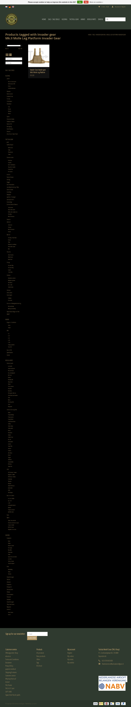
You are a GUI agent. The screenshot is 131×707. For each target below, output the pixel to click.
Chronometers (10, 594)
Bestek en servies (11, 545)
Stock (9, 404)
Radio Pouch (10, 259)
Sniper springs (10, 426)
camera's (9, 609)
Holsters (8, 275)
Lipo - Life (10, 501)
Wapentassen (10, 152)
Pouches (9, 232)
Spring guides (10, 428)
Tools (8, 515)
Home (44, 19)
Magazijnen (10, 406)
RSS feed (39, 666)
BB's (8, 330)
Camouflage (9, 202)
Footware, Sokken (11, 121)
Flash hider (10, 388)
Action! (7, 682)
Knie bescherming (11, 306)
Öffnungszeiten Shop (11, 653)
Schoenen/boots (10, 119)
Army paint (9, 587)
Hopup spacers (11, 417)
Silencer (9, 384)
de (10, 7)
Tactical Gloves (10, 189)
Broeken (9, 91)
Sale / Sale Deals (54, 19)
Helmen (9, 290)
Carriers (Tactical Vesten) (12, 204)
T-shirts (8, 99)
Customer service (10, 675)
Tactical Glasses (10, 177)
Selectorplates (10, 441)
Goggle (8, 182)
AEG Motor (10, 453)
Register (69, 653)
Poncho (9, 86)
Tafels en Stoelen (11, 561)
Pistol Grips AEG (11, 402)
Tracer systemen (11, 386)
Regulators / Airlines (11, 474)
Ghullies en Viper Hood (12, 134)
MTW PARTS (10, 488)
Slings (9, 242)
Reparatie (9, 607)
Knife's (8, 174)
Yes (80, 2)
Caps (9, 107)
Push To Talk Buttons (11, 165)
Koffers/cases (10, 147)
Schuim (9, 154)
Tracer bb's (10, 347)
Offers (38, 659)
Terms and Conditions (12, 659)
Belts (9, 249)
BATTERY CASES (11, 512)
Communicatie (10, 157)
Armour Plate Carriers (11, 246)
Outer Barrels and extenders (13, 395)
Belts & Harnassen (11, 216)
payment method (10, 669)
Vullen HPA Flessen (11, 486)
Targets (9, 327)
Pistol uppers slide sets (12, 393)
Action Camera (10, 612)
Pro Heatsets (10, 171)
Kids (8, 566)
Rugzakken (10, 550)
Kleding (64, 19)
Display (8, 592)
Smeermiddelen (10, 462)
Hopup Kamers (10, 419)
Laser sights (10, 366)
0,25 (9, 338)
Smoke (8, 355)
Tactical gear (74, 19)
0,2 (8, 333)
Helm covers (9, 293)
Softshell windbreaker (11, 88)
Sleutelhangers (10, 577)
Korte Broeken (10, 129)
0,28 (9, 340)
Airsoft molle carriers (11, 209)
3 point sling (10, 272)
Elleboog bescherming (12, 308)
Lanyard (9, 270)
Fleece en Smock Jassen (12, 81)
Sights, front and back (12, 520)
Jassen (8, 78)
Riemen (8, 131)
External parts (10, 363)
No (86, 2)
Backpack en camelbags (12, 244)
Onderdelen (10, 479)
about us (8, 656)
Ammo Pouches (10, 255)
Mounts (9, 377)
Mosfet (9, 455)
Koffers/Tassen (10, 145)
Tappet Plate (10, 446)
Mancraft (9, 483)
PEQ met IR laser (11, 370)
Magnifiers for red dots (12, 529)
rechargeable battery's (12, 505)
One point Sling (10, 265)
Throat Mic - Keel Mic (11, 167)
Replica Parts (91, 19)
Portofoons (10, 160)
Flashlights (9, 295)
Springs (9, 424)
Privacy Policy (9, 666)
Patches (8, 579)
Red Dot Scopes (11, 527)
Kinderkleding (10, 569)
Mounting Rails (10, 379)
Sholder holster (10, 287)
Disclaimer (8, 662)
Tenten (9, 554)
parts (8, 142)
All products (40, 653)
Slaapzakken (10, 552)
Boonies (9, 109)
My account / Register (119, 7)
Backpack (9, 194)
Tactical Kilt (9, 124)
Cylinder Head (10, 437)
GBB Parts (10, 459)
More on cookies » (96, 2)
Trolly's (9, 150)
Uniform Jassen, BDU (11, 84)
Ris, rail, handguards (11, 373)
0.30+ (9, 342)
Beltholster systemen (11, 280)
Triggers (9, 457)
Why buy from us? (10, 679)
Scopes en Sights (11, 525)
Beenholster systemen (11, 278)
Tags (93, 35)
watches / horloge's (11, 197)
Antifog (8, 179)
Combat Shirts (10, 96)
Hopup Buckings (11, 415)
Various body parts (11, 368)
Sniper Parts (10, 466)
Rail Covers (10, 375)
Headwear (9, 104)
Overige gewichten (11, 345)
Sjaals (8, 116)
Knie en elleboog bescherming (14, 303)
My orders (70, 656)
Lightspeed (34, 704)
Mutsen (9, 113)
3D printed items (10, 604)
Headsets (9, 162)
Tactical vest (10, 225)
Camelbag (9, 192)
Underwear (9, 101)
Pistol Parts (10, 391)
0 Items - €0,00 (104, 7)
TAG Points (8, 685)
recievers (9, 444)
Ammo (83, 19)
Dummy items (10, 589)
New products (40, 656)
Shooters (9, 574)
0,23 (9, 336)
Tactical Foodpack (11, 563)
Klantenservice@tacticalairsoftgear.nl (113, 664)
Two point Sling (11, 267)
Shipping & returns (11, 672)
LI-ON (9, 503)
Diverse (100, 19)
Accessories (10, 300)
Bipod (9, 400)
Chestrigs (9, 227)
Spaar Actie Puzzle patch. (12, 695)
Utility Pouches (10, 257)
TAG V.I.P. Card (9, 688)
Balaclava (9, 111)
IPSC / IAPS (10, 285)
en (13, 7)
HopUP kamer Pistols (11, 421)
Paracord (9, 597)
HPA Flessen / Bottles (12, 477)
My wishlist (70, 662)
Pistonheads (10, 432)
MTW (9, 490)
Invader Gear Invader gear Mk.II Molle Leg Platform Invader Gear (38, 71)
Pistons (9, 430)
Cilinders (9, 435)
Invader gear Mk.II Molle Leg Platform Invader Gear (111, 35)
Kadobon (9, 599)
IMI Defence (10, 282)
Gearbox (9, 450)
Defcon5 (8, 222)
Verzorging (9, 126)
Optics (8, 517)
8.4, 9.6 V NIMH (11, 498)
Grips (9, 397)
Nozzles (9, 439)
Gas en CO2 (9, 350)
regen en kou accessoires (12, 557)
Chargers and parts (11, 510)
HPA (8, 469)
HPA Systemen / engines (12, 472)
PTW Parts (10, 464)
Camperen (9, 538)
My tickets (70, 659)
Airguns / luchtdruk (11, 322)
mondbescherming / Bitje (13, 187)
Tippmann (9, 481)
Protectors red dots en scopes (13, 523)
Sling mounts (10, 382)
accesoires (10, 559)
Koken (9, 541)
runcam (9, 614)
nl (6, 7)
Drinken (9, 543)
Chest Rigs (10, 214)
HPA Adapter (10, 492)
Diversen (9, 582)
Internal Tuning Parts (12, 410)
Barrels (9, 412)
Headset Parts (10, 169)
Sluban (9, 572)
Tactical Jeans (10, 94)
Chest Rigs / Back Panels (12, 238)
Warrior (8, 235)
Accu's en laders (10, 495)
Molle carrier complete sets (12, 212)
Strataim (8, 219)
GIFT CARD (8, 691)
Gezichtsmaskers (10, 184)
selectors (9, 448)
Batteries (9, 507)
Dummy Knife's (10, 199)
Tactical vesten (10, 207)
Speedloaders (10, 352)
